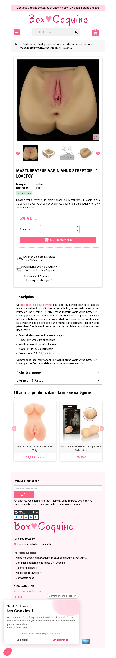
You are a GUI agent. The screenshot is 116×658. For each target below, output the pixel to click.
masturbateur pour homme (36, 304)
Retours (17, 597)
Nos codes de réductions (27, 591)
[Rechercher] (58, 32)
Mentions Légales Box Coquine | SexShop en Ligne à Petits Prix (50, 558)
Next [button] (102, 429)
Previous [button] (13, 429)
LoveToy (38, 184)
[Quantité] (58, 229)
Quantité (24, 229)
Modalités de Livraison (28, 573)
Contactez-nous (24, 578)
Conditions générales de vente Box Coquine (39, 563)
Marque (20, 184)
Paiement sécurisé (26, 568)
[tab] (58, 297)
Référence (22, 187)
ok (23, 495)
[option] (34, 431)
